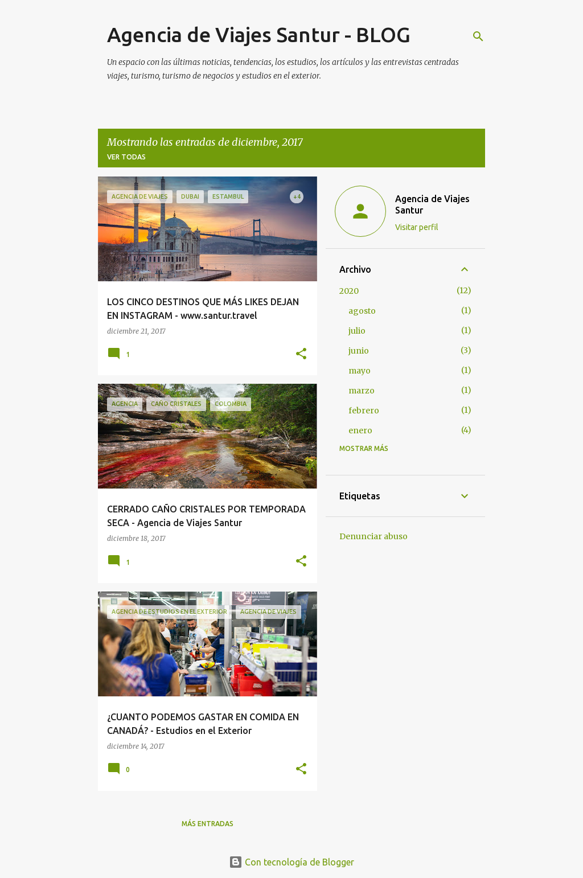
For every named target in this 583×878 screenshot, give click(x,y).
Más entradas (207, 823)
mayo (359, 371)
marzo (361, 390)
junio (358, 351)
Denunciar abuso (373, 536)
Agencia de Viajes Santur (432, 204)
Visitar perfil (416, 227)
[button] (301, 354)
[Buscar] (478, 36)
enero (360, 430)
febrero (363, 410)
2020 (349, 291)
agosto (362, 311)
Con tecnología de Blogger (291, 862)
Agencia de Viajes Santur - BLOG (258, 34)
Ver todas (126, 157)
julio (357, 331)
